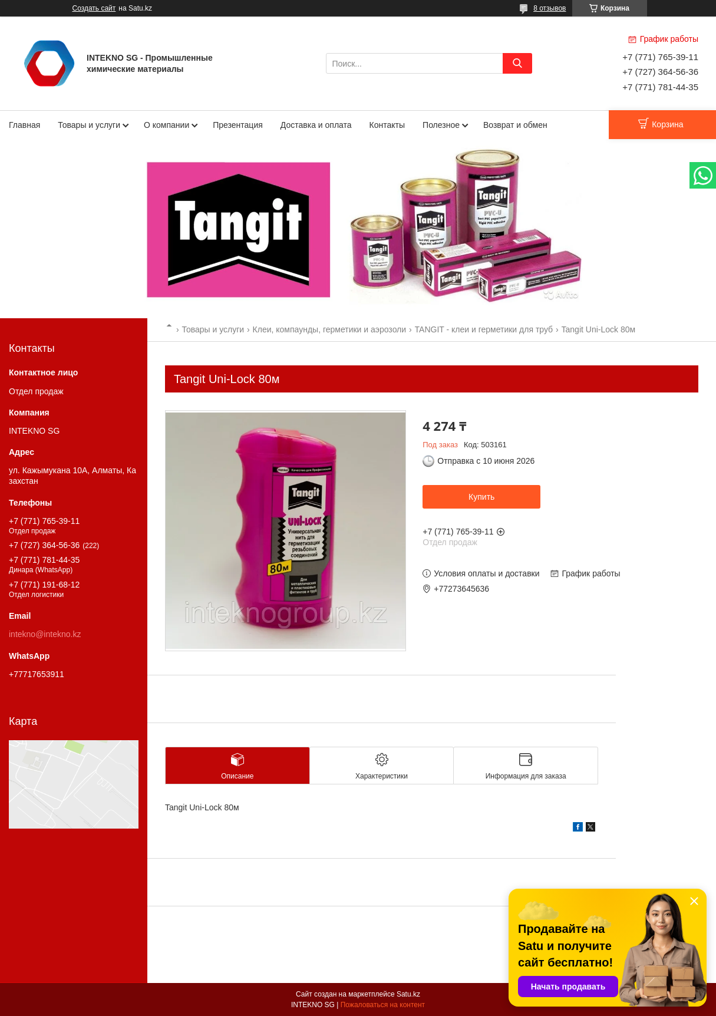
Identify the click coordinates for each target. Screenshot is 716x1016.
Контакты (387, 125)
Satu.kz (408, 994)
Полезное (441, 125)
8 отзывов (549, 8)
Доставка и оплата (316, 125)
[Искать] (517, 63)
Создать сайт (94, 8)
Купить (481, 497)
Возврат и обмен (515, 125)
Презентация (238, 125)
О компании (166, 125)
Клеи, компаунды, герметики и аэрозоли (330, 329)
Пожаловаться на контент (383, 1005)
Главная (24, 125)
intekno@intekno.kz (45, 634)
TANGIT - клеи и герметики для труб (484, 329)
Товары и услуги (89, 125)
